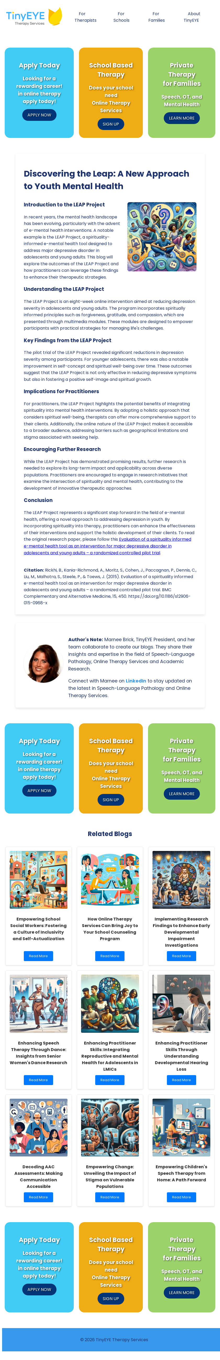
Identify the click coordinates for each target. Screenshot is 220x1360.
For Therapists (86, 17)
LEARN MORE (182, 118)
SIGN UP (111, 124)
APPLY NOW (39, 115)
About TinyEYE (192, 17)
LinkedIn (136, 681)
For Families (156, 17)
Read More (39, 957)
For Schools (121, 17)
